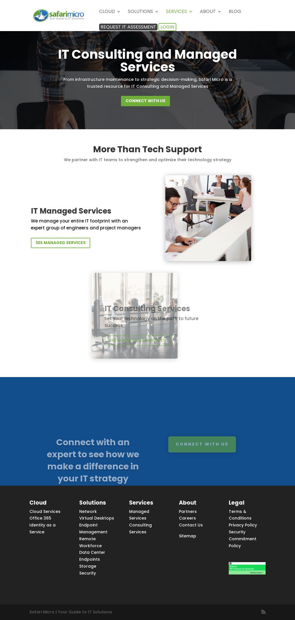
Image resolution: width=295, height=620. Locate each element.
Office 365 (40, 518)
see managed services (80, 243)
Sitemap (187, 536)
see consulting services (98, 340)
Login (167, 27)
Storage (87, 566)
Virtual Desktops (96, 518)
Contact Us (191, 525)
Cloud (107, 12)
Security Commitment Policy (242, 539)
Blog (235, 12)
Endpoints (89, 559)
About (208, 12)
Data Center (92, 552)
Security (87, 573)
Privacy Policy (243, 525)
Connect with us (145, 101)
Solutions (140, 12)
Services (176, 12)
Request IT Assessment (128, 27)
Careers (187, 518)
